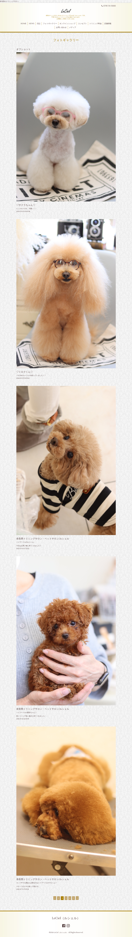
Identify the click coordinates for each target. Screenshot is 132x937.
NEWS (31, 23)
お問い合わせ (61, 27)
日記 (38, 23)
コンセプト (82, 23)
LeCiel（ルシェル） (66, 918)
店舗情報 (107, 23)
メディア (72, 27)
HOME (23, 23)
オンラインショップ (67, 23)
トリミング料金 (95, 23)
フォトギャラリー (50, 23)
